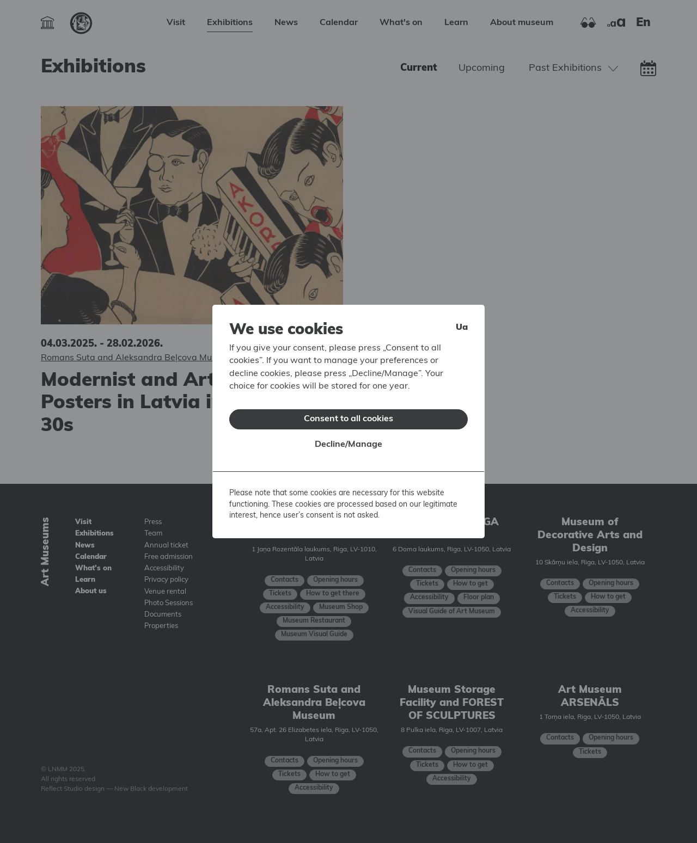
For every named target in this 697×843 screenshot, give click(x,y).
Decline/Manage (348, 437)
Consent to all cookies (348, 412)
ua (462, 320)
